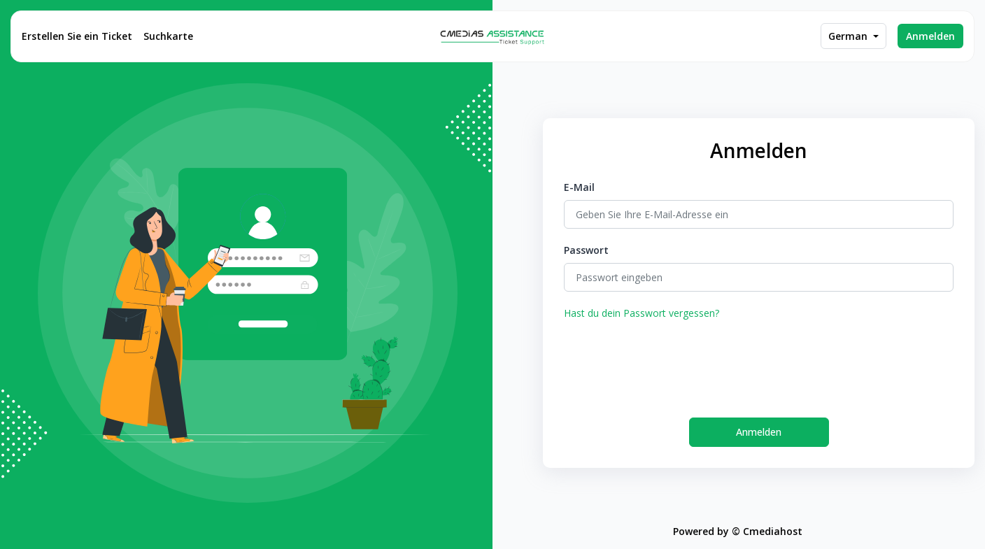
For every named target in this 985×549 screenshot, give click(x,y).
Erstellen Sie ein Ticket (77, 36)
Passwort (586, 250)
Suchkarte (168, 36)
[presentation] (670, 362)
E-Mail (579, 187)
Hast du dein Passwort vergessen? (641, 313)
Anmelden (930, 36)
